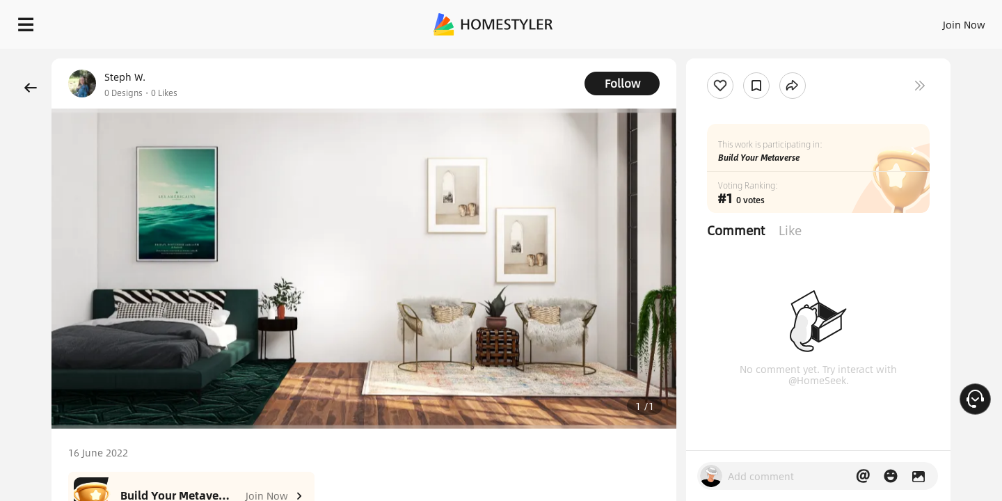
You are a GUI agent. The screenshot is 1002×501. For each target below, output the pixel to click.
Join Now (796, 21)
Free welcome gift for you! (712, 58)
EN (845, 21)
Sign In (745, 21)
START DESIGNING (933, 21)
